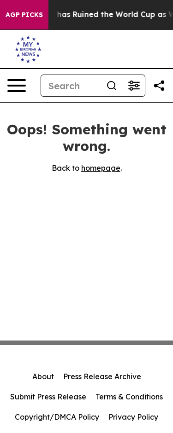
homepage (100, 168)
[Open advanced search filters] (134, 85)
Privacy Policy (133, 416)
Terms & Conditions (129, 396)
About (43, 376)
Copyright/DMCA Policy (57, 416)
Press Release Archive (102, 376)
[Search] (71, 85)
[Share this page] (159, 85)
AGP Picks (24, 15)
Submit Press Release (48, 396)
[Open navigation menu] (16, 85)
